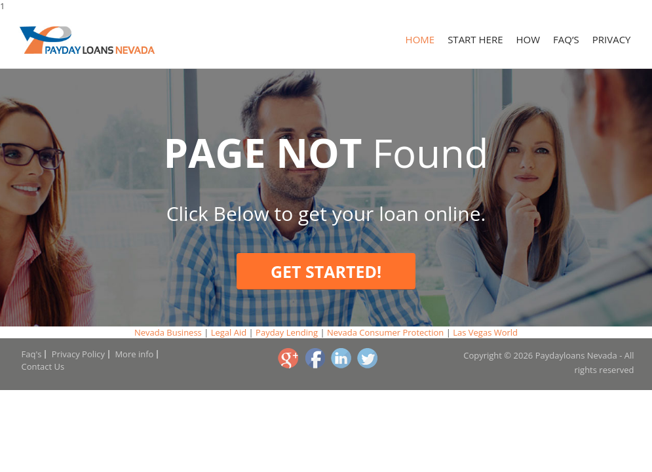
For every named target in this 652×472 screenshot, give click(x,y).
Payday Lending (287, 332)
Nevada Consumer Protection (385, 332)
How (528, 39)
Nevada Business (168, 332)
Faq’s (566, 39)
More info (134, 354)
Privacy (611, 39)
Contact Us (43, 366)
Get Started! (326, 271)
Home (420, 39)
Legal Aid (228, 332)
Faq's (32, 354)
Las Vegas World (485, 332)
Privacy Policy (78, 354)
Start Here (475, 39)
